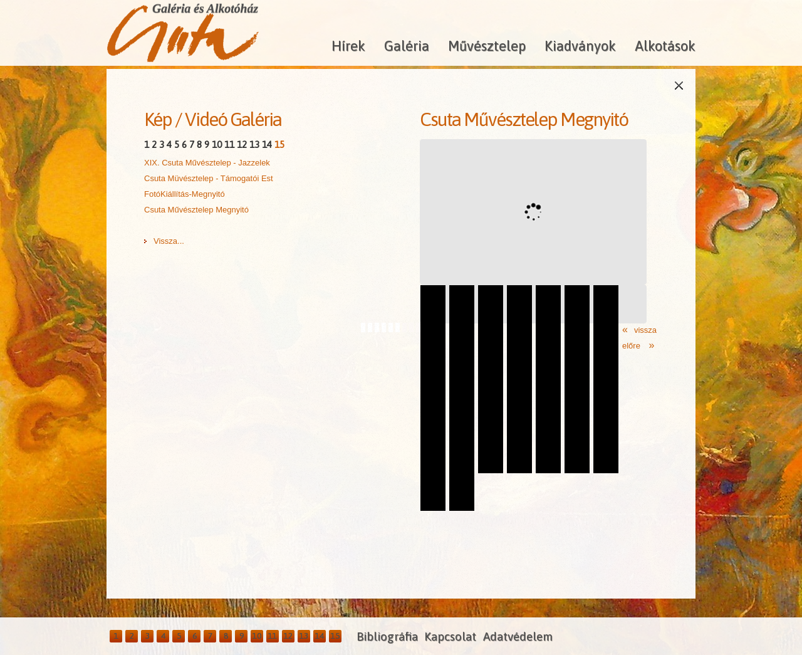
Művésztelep (487, 46)
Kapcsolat (450, 636)
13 (254, 144)
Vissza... (169, 241)
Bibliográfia (387, 636)
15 (279, 144)
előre (632, 345)
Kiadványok (580, 46)
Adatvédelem (518, 636)
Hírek (348, 46)
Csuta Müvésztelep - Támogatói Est (208, 178)
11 (229, 144)
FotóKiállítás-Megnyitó (184, 194)
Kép (158, 119)
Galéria (406, 46)
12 (242, 144)
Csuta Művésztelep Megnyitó (196, 209)
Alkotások (665, 46)
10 (217, 144)
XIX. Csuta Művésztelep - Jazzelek (207, 162)
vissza (645, 330)
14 (267, 144)
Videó (206, 119)
